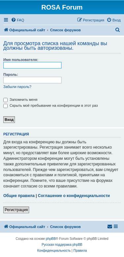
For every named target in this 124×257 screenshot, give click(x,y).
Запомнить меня (20, 99)
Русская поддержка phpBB (62, 244)
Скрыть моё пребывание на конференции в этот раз (50, 105)
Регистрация (16, 210)
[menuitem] (17, 20)
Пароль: (10, 74)
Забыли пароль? (17, 87)
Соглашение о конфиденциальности (74, 195)
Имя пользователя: (20, 60)
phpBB (51, 239)
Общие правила (19, 195)
